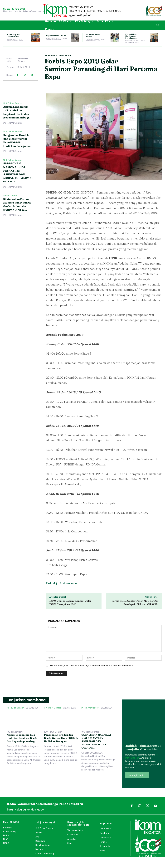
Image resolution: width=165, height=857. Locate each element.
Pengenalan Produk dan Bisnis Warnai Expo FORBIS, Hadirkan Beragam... (60, 738)
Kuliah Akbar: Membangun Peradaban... (131, 36)
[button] (158, 25)
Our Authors (106, 815)
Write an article (75, 817)
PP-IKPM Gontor (23, 60)
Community (105, 824)
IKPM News (64, 55)
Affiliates (72, 826)
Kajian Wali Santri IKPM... (57, 36)
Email (70, 830)
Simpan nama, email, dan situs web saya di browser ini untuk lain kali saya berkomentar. (92, 665)
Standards (105, 833)
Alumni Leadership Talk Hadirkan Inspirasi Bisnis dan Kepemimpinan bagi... (22, 738)
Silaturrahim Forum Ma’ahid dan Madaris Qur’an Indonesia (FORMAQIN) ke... (17, 204)
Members (104, 820)
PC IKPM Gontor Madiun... (93, 36)
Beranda (50, 55)
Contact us (72, 821)
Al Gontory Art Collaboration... (13, 36)
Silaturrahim (10, 195)
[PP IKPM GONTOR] (82, 10)
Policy (103, 837)
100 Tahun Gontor (12, 103)
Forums (103, 828)
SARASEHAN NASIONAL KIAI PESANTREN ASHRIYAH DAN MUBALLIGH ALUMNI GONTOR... (95, 741)
